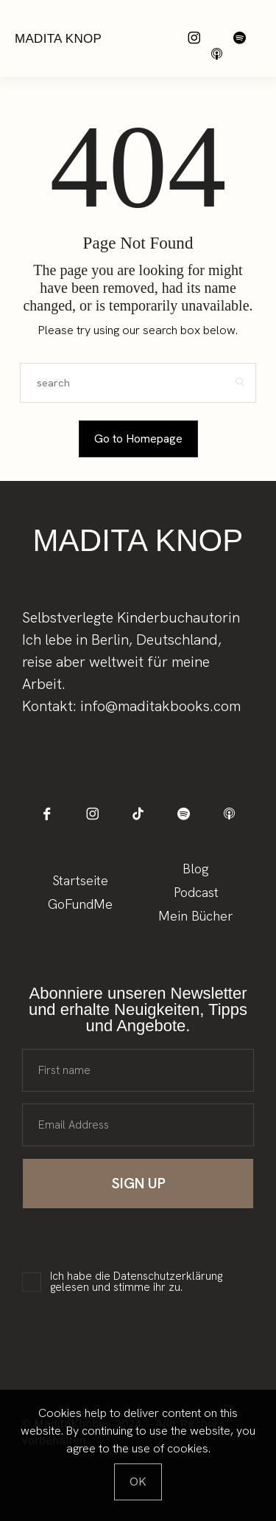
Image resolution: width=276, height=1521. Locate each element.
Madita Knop (58, 39)
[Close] (138, 1481)
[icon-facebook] (47, 814)
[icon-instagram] (194, 38)
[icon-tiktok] (138, 814)
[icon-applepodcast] (217, 54)
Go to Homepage (138, 438)
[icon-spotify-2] (240, 38)
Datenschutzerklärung (167, 1276)
